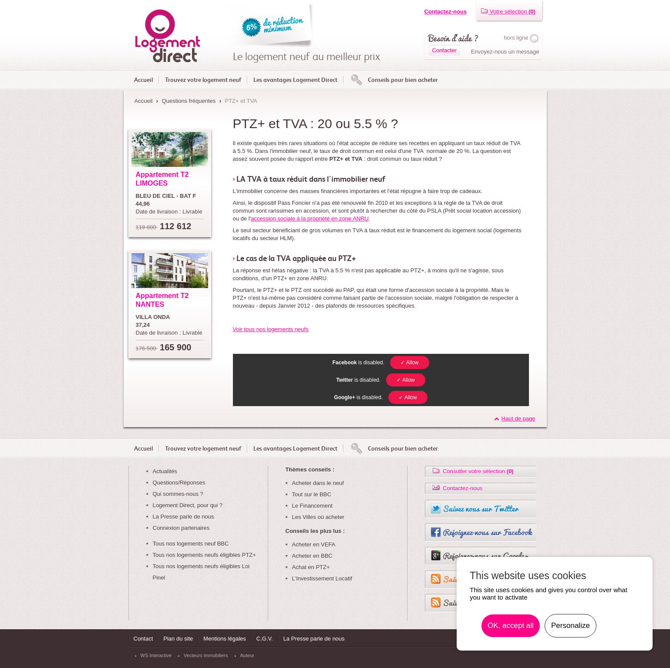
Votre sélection (508, 11)
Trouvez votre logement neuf (203, 79)
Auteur (247, 655)
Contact (143, 638)
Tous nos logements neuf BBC (191, 543)
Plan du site (178, 638)
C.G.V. (264, 638)
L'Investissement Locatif (322, 578)
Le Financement (312, 505)
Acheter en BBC (312, 556)
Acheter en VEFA (314, 544)
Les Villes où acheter (318, 517)
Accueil (143, 79)
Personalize (570, 625)
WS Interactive (156, 655)
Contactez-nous (445, 11)
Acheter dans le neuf (318, 483)
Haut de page (518, 418)
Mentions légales (224, 638)
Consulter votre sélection (472, 471)
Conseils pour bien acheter (403, 79)
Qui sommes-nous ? (178, 494)
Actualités (165, 471)
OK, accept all (511, 625)
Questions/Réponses (179, 482)
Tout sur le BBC (311, 494)
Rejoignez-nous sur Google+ (486, 555)
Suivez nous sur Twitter (480, 508)
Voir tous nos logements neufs (271, 329)
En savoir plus (617, 625)
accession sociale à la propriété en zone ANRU (310, 218)
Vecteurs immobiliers (206, 655)
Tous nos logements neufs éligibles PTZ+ (204, 555)
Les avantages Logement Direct (295, 79)
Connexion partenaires (181, 528)
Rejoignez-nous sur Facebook (487, 532)
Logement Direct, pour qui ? (187, 505)
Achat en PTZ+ (311, 567)
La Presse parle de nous (183, 516)
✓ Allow (409, 362)
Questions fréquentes (189, 101)
